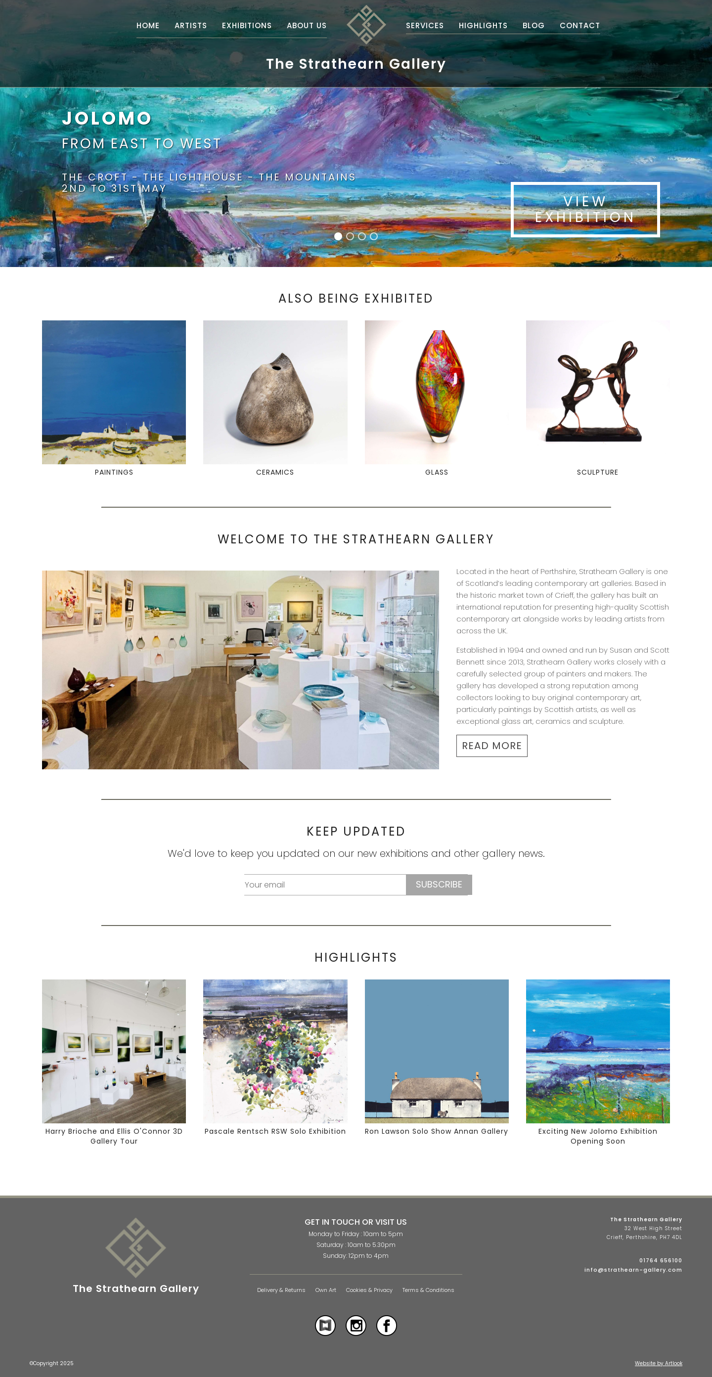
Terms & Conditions (428, 1290)
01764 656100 (660, 1260)
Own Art (325, 1290)
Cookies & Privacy (369, 1290)
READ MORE (492, 746)
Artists (191, 25)
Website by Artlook (658, 1363)
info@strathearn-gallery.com (633, 1270)
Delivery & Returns (281, 1290)
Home (148, 25)
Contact (580, 25)
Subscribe (439, 884)
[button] (338, 236)
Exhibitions (247, 25)
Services (425, 25)
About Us (307, 25)
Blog (534, 25)
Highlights (483, 25)
